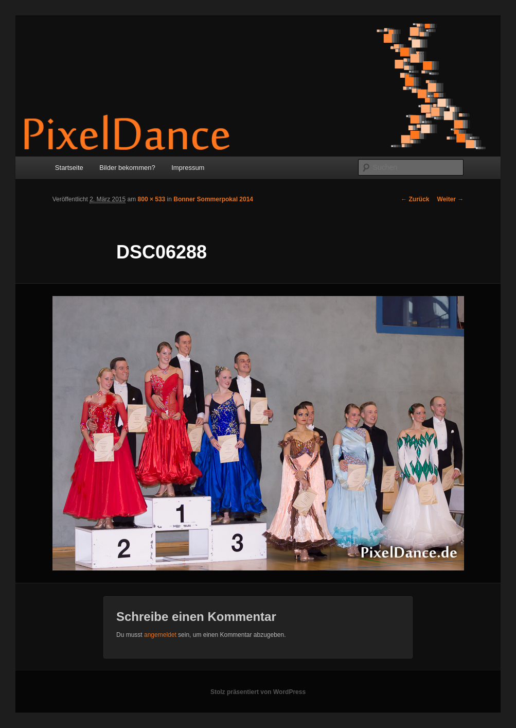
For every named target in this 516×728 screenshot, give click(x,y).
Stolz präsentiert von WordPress (258, 692)
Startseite (69, 167)
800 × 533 (152, 199)
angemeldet (160, 634)
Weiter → (450, 199)
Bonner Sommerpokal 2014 (213, 199)
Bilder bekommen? (127, 167)
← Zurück (415, 199)
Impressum (187, 167)
